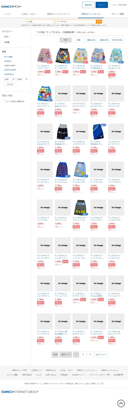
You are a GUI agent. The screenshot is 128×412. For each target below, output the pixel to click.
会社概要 (118, 375)
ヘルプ (114, 5)
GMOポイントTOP (19, 370)
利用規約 (64, 375)
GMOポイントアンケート (58, 14)
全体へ (7, 37)
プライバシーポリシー (99, 375)
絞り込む (10, 84)
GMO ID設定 (123, 5)
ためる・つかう (28, 14)
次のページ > (101, 355)
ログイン (101, 5)
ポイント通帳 (118, 14)
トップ (7, 14)
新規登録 (88, 5)
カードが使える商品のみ (14, 101)
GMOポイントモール (90, 14)
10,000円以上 (9, 74)
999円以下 (8, 61)
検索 (98, 22)
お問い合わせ (51, 375)
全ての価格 (8, 57)
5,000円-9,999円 (10, 70)
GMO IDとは (51, 370)
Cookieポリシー (78, 375)
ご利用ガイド (36, 370)
